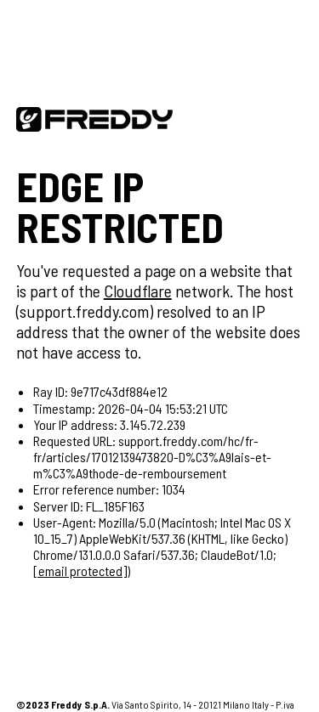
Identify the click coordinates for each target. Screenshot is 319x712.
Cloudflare (138, 290)
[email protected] (80, 570)
